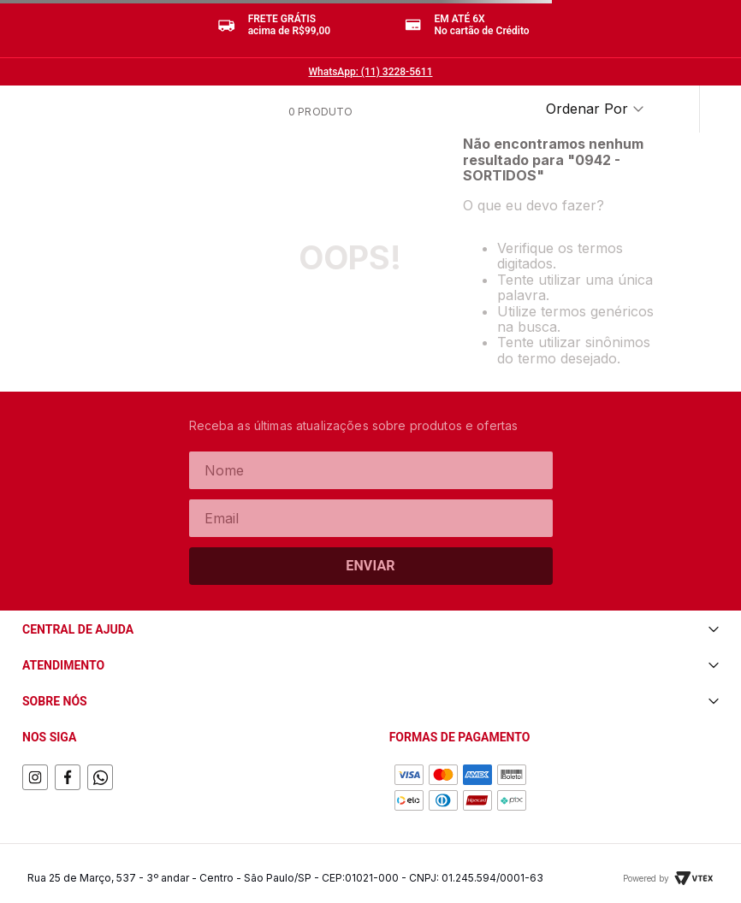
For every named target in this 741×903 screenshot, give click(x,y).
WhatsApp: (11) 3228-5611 (371, 72)
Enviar (370, 566)
